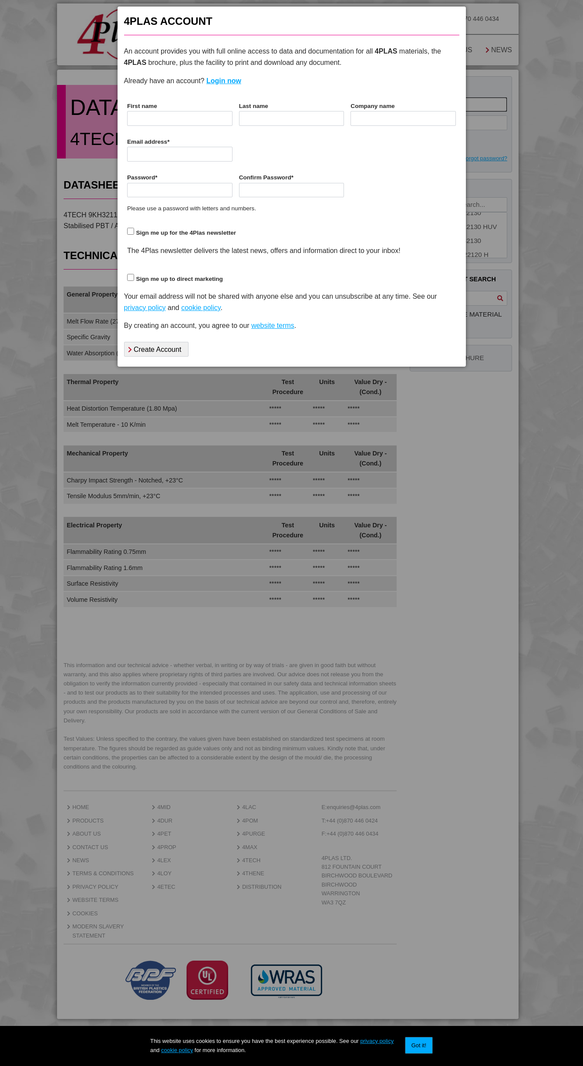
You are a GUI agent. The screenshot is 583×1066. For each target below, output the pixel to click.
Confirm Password (266, 177)
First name (142, 106)
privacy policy (377, 1041)
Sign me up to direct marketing (179, 279)
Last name (253, 106)
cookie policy (177, 1050)
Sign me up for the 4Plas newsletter (186, 232)
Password (142, 177)
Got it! (418, 1045)
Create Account (155, 349)
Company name (372, 106)
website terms (272, 325)
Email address (148, 141)
